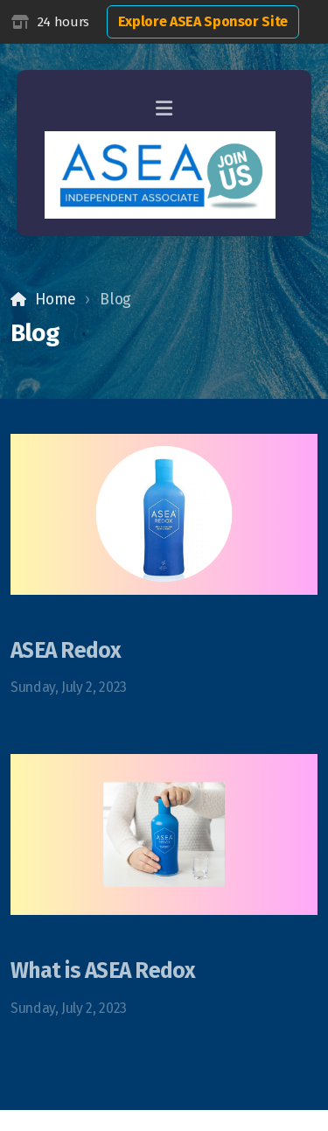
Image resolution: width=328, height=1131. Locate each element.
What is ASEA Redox (103, 971)
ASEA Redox (66, 651)
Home (55, 299)
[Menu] (164, 109)
